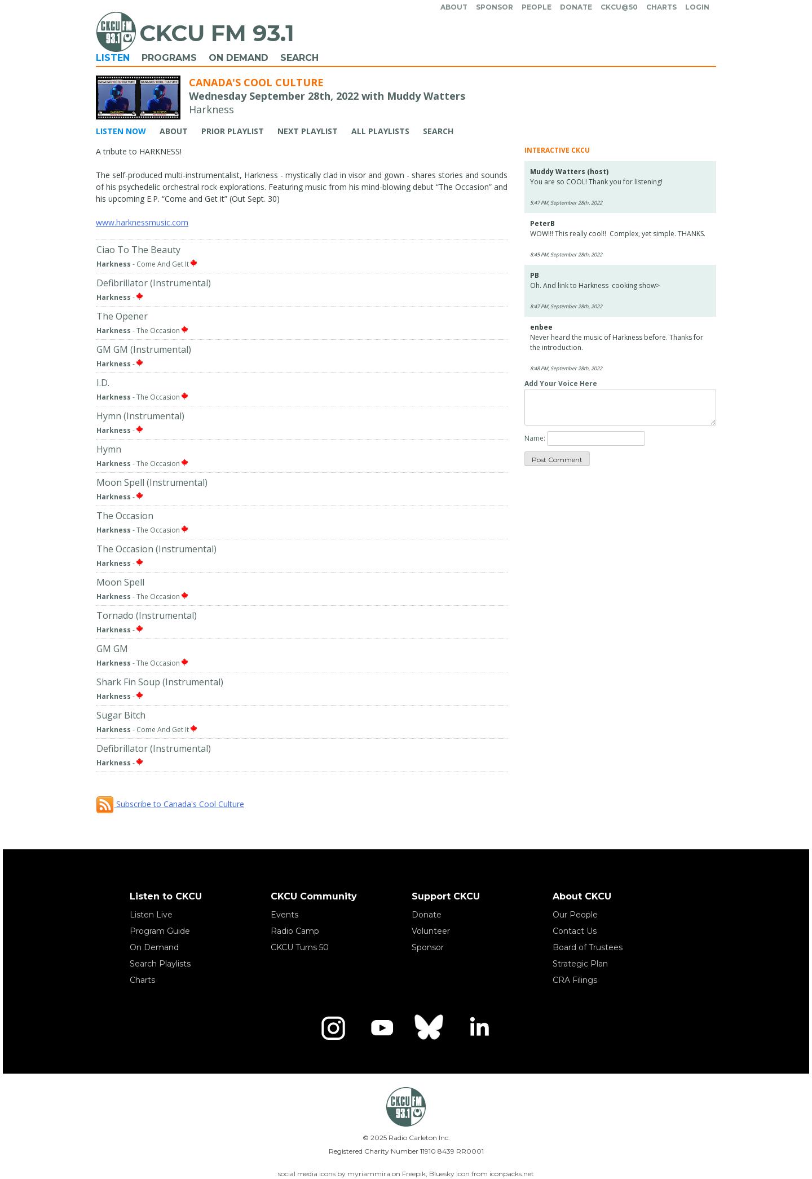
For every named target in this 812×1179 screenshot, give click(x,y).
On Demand (238, 57)
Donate (576, 7)
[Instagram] (333, 1028)
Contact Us (575, 931)
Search (299, 57)
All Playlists (380, 131)
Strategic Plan (580, 964)
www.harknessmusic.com (142, 222)
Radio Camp (295, 931)
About (453, 7)
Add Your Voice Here (560, 383)
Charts (661, 7)
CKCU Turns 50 (300, 947)
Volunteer (431, 931)
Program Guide (160, 931)
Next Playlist (307, 131)
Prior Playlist (232, 131)
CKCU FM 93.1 (216, 33)
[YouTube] (381, 1028)
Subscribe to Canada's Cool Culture (170, 804)
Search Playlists (160, 964)
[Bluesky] (430, 1028)
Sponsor (494, 7)
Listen (113, 57)
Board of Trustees (588, 947)
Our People (575, 915)
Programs (169, 57)
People (536, 7)
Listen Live (151, 915)
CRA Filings (575, 980)
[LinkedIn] (478, 1028)
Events (284, 915)
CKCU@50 (619, 7)
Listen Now (121, 131)
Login (697, 7)
